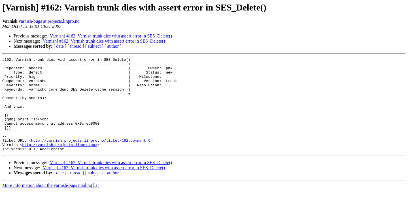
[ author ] (113, 46)
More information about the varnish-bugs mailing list (50, 204)
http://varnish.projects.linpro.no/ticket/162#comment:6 (90, 157)
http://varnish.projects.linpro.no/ (59, 162)
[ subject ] (94, 46)
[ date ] (60, 46)
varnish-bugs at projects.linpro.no (49, 21)
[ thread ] (75, 46)
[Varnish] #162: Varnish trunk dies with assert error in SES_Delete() (110, 36)
